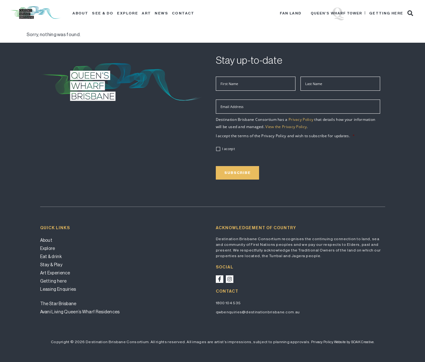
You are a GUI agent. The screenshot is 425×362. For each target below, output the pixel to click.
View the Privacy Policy (286, 126)
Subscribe (237, 172)
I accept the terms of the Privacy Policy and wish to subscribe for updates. (285, 135)
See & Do (102, 13)
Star (306, 13)
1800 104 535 (228, 303)
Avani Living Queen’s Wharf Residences (80, 311)
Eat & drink (51, 256)
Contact (183, 13)
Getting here (386, 13)
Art (146, 13)
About (80, 13)
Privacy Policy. (322, 342)
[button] (410, 13)
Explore (127, 13)
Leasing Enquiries (58, 289)
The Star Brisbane (58, 303)
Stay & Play (51, 264)
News (161, 13)
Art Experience (55, 272)
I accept (228, 149)
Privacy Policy (301, 119)
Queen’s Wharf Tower (336, 13)
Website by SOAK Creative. (354, 342)
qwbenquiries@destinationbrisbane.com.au (258, 312)
